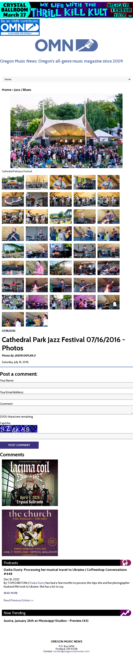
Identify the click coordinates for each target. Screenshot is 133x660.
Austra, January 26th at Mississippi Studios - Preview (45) (46, 612)
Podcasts (11, 554)
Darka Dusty (37, 574)
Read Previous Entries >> (18, 591)
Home (6, 90)
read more (11, 584)
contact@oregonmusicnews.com (71, 642)
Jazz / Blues (22, 90)
